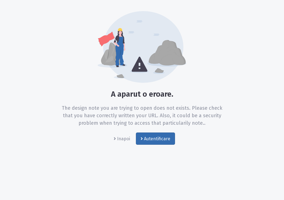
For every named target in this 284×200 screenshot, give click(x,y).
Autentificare (155, 138)
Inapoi (122, 138)
